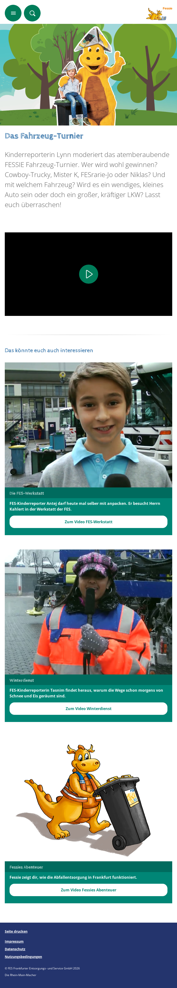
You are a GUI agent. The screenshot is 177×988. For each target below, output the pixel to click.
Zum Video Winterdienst (89, 708)
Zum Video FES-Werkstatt (89, 521)
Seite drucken (16, 931)
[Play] (88, 274)
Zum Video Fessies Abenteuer (88, 890)
